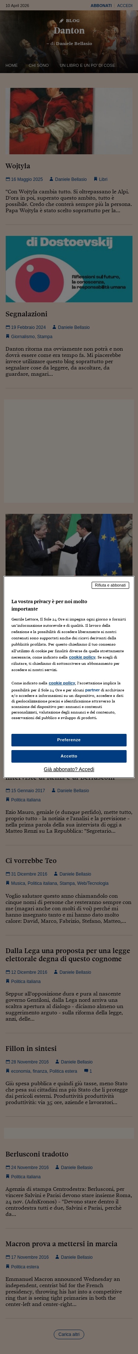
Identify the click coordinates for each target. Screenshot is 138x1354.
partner (92, 690)
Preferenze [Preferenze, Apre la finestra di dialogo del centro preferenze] (69, 740)
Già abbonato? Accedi (69, 769)
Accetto (69, 756)
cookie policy (82, 657)
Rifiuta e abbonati (110, 585)
